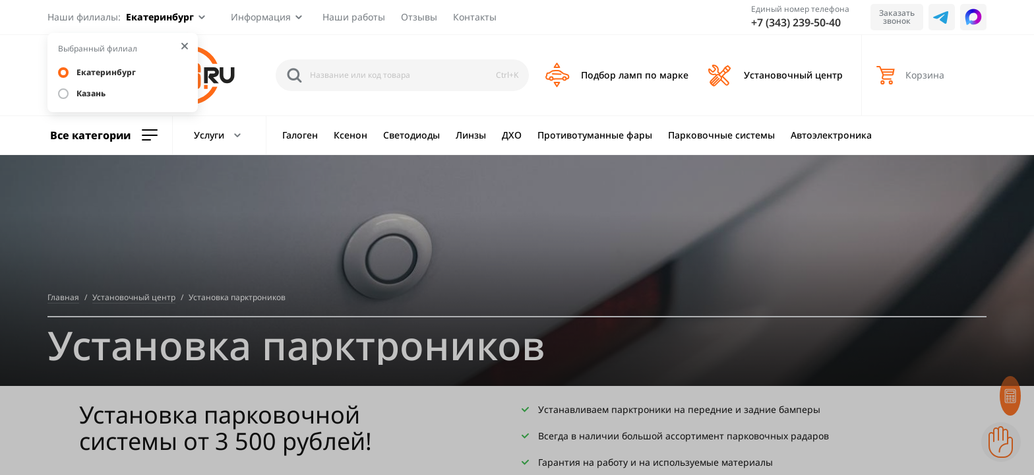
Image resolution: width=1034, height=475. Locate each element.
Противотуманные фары (594, 135)
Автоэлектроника (831, 135)
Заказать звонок (897, 16)
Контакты (475, 17)
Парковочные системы (721, 135)
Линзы (471, 135)
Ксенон (350, 135)
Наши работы (353, 17)
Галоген (300, 135)
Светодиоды (411, 135)
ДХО (512, 135)
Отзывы (419, 17)
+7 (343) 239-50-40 (796, 22)
